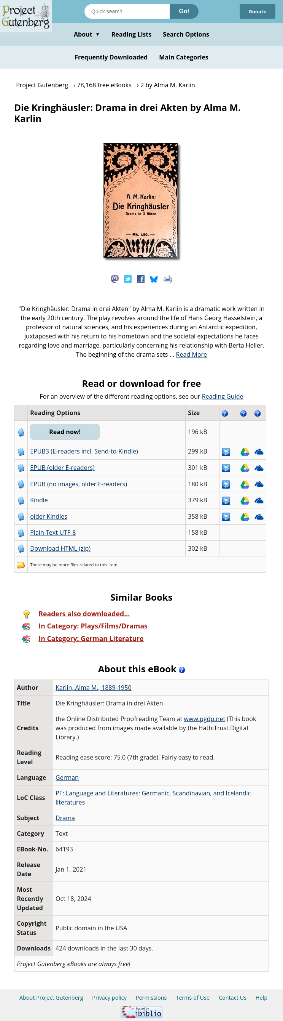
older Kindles (48, 516)
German (67, 777)
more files (68, 564)
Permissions (151, 997)
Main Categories (183, 57)
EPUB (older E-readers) (62, 467)
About (87, 34)
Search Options (186, 34)
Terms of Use (193, 997)
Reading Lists (131, 34)
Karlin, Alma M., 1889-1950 (94, 687)
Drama (65, 818)
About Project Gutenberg (51, 997)
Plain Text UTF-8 (53, 532)
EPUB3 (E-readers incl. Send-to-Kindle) (84, 451)
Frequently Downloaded (111, 57)
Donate (257, 11)
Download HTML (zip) (60, 548)
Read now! (65, 432)
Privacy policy (109, 997)
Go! (184, 11)
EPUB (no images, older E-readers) (78, 484)
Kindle (39, 500)
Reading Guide (222, 396)
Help (261, 997)
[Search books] (127, 11)
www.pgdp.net (205, 719)
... (188, 354)
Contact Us (232, 997)
